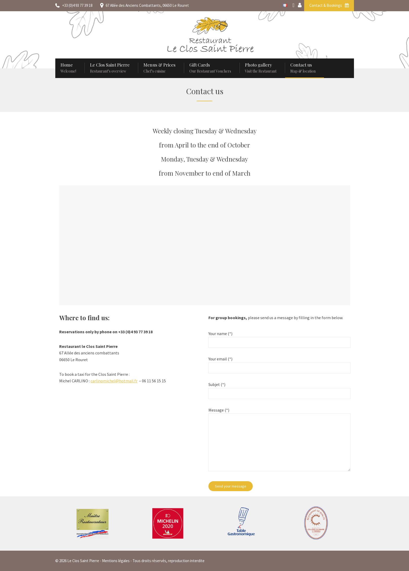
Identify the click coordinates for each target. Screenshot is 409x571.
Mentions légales (116, 560)
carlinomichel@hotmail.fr (114, 380)
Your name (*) (279, 338)
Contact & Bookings (329, 5)
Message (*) (279, 442)
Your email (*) (279, 363)
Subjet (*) (279, 389)
